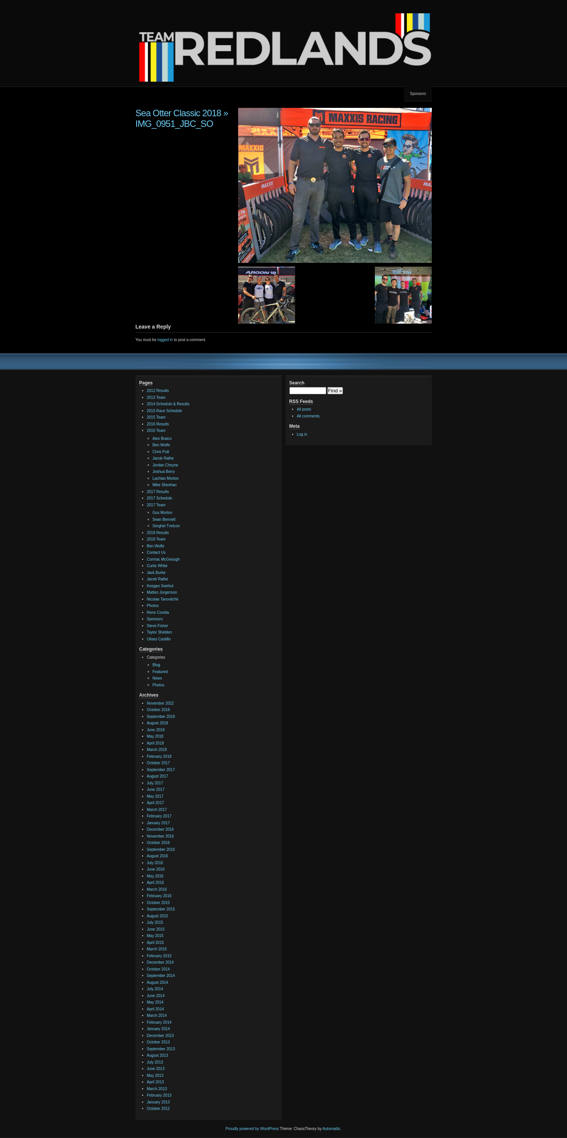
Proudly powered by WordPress (252, 1129)
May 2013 (155, 1075)
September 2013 (161, 1049)
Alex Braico (162, 438)
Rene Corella (158, 612)
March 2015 (157, 949)
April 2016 (155, 882)
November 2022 (160, 703)
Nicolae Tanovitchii (162, 599)
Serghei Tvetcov (166, 526)
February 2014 (159, 1022)
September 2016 (161, 849)
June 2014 (156, 996)
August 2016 (157, 856)
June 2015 (156, 929)
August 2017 (157, 776)
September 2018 (161, 716)
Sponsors (418, 94)
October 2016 (158, 843)
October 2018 (158, 710)
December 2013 (160, 1036)
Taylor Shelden (159, 632)
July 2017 (155, 783)
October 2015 (158, 903)
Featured (160, 672)
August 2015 (157, 916)
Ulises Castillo (159, 639)
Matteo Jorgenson (162, 592)
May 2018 (155, 736)
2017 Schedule (159, 498)
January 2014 (158, 1029)
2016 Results (158, 424)
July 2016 (155, 863)
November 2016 (160, 836)
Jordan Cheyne (165, 465)
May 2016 (155, 876)
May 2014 (155, 1002)
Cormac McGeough (163, 559)
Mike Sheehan (165, 485)
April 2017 (155, 803)
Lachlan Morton (166, 478)
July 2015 (155, 922)
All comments (308, 416)
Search (297, 383)
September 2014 (161, 976)
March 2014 (157, 1015)
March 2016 (157, 889)
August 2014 (157, 982)
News (157, 678)
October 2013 (158, 1042)
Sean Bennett (164, 519)
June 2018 (156, 730)
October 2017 (158, 763)
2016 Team (156, 430)
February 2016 (159, 896)
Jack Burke (156, 573)
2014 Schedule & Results (168, 404)
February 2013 (159, 1095)
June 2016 (156, 869)
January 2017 (158, 823)
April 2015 (155, 942)
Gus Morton (162, 513)
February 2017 (159, 816)
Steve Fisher (157, 626)
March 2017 (157, 810)
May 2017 (155, 796)
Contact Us (156, 552)
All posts (304, 409)
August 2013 (157, 1055)
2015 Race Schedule (164, 411)
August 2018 (157, 723)
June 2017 (156, 789)
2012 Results (158, 391)
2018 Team (156, 539)
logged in (165, 340)
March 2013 (157, 1089)
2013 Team (156, 397)
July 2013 (155, 1062)
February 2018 (159, 756)
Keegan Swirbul (160, 586)
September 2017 (161, 770)
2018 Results (158, 533)
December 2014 (160, 962)
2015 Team (156, 417)
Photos (153, 606)
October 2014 (158, 969)
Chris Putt (161, 452)
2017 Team (156, 505)
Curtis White (157, 566)
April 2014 (155, 1009)
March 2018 (157, 750)
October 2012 (158, 1108)
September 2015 (161, 909)
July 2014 (155, 989)
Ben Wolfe (161, 445)
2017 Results (158, 492)
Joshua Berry (164, 471)
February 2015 (159, 956)
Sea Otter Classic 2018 (178, 113)
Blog (156, 665)
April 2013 (155, 1082)
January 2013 (158, 1102)
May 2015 (155, 936)
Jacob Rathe (163, 458)
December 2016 (160, 829)
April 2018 (155, 743)
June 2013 (156, 1069)
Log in (302, 434)
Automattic (331, 1129)
